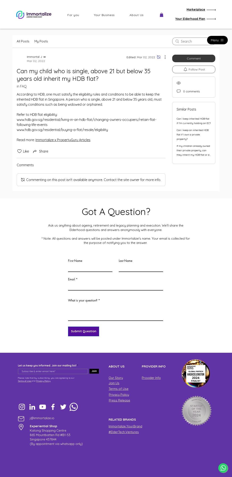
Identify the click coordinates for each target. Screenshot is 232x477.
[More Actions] (162, 57)
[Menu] (217, 40)
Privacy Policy (43, 381)
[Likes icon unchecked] (19, 151)
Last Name (125, 260)
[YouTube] (42, 407)
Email (71, 279)
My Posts (41, 41)
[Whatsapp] (74, 407)
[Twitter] (63, 407)
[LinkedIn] (32, 407)
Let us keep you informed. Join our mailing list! (47, 365)
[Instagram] (22, 407)
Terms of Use (24, 381)
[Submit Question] (83, 331)
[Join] (94, 371)
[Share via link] (40, 151)
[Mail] (21, 418)
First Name (75, 260)
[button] (73, 15)
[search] (193, 41)
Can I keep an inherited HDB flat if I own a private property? (193, 134)
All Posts (23, 41)
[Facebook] (53, 407)
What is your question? (82, 300)
